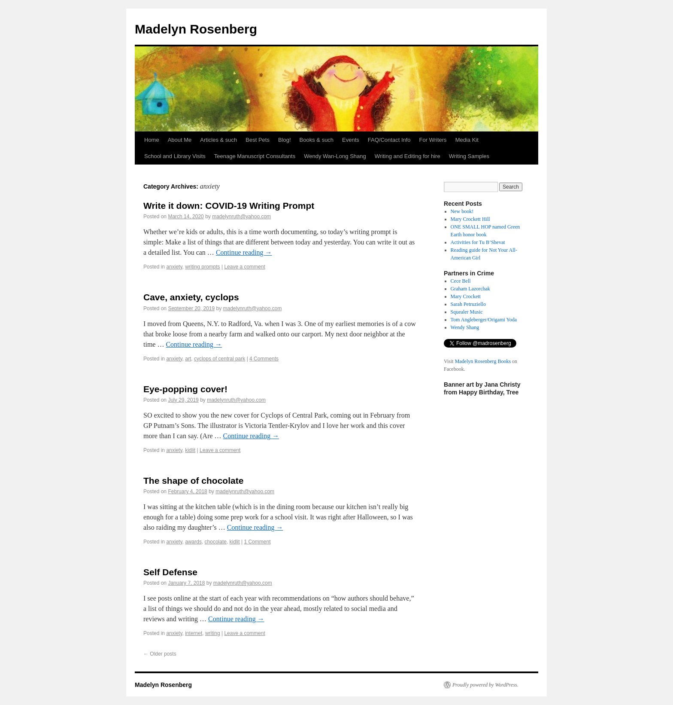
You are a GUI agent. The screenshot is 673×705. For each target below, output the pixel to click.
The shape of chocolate (193, 480)
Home (151, 140)
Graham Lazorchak (470, 289)
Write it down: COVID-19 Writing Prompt (228, 206)
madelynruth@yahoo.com (241, 217)
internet (193, 633)
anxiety (174, 267)
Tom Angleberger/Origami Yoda (484, 320)
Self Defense (170, 572)
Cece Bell (461, 281)
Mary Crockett (466, 296)
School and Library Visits (175, 156)
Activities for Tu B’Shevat (478, 242)
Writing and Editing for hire (407, 156)
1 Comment (257, 542)
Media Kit (467, 140)
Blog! (284, 140)
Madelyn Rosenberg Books (483, 361)
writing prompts (202, 267)
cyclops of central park (219, 359)
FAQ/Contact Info (389, 140)
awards (193, 542)
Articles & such (218, 140)
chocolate (216, 542)
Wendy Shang (465, 327)
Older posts (159, 654)
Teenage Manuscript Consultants (254, 156)
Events (350, 140)
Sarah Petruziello (468, 304)
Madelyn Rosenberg (196, 29)
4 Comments (264, 359)
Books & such (317, 140)
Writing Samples (469, 156)
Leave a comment (244, 267)
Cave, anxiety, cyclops (191, 297)
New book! (462, 211)
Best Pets (258, 140)
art (188, 359)
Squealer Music (467, 312)
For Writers (433, 140)
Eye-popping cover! (185, 389)
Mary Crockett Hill (470, 219)
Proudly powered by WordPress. (485, 685)
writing (212, 633)
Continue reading (244, 252)
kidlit (190, 450)
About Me (180, 140)
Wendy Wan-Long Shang (335, 156)
